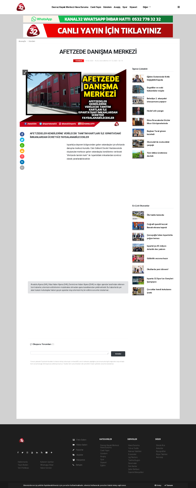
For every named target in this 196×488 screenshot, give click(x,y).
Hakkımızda (23, 462)
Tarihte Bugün (134, 460)
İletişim (77, 465)
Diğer (146, 7)
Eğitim (103, 465)
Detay (158, 485)
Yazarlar (78, 450)
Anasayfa (22, 41)
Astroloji (159, 457)
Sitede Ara (160, 445)
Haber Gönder (46, 468)
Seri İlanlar (132, 466)
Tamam (168, 485)
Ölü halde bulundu (155, 215)
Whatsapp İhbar (46, 465)
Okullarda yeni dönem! (157, 269)
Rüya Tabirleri (161, 454)
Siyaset (133, 7)
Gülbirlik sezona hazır (157, 258)
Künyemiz (79, 460)
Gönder (118, 354)
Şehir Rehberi (133, 469)
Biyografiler (161, 451)
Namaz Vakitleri (134, 451)
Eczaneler (132, 454)
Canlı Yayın (95, 7)
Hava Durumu (134, 445)
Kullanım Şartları (47, 462)
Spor (124, 7)
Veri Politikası (23, 468)
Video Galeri (80, 445)
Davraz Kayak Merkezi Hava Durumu (70, 7)
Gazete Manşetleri (136, 472)
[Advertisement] (48, 184)
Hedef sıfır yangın (155, 111)
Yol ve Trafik (133, 448)
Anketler (159, 448)
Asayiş (117, 7)
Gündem (107, 7)
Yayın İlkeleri (23, 465)
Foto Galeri (79, 440)
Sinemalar (132, 463)
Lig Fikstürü (133, 457)
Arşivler (78, 455)
